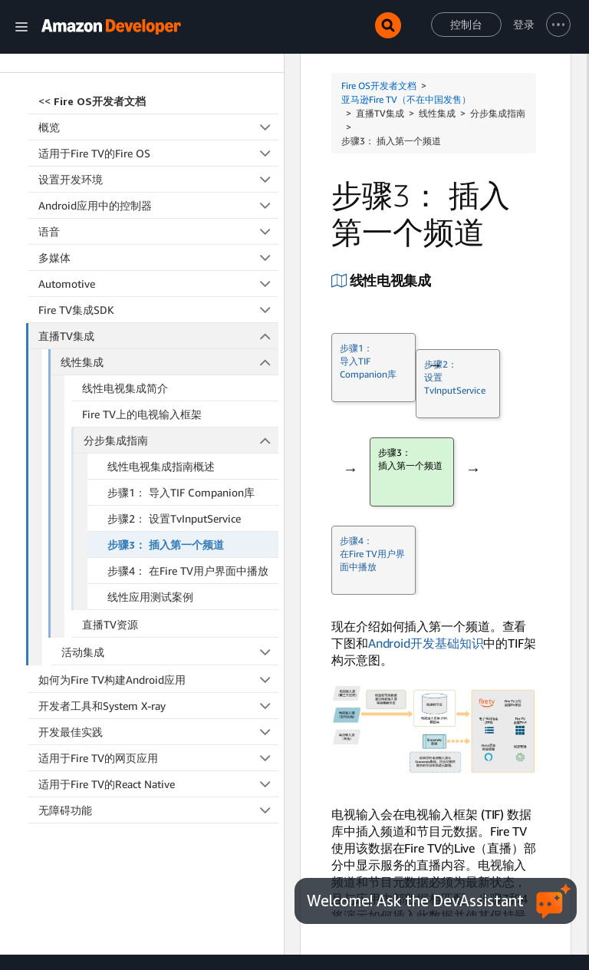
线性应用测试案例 (150, 543)
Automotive (158, 230)
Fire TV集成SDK (158, 256)
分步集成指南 (181, 387)
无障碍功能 (158, 757)
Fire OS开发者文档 (378, 85)
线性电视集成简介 (125, 334)
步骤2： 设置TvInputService (174, 465)
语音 (158, 178)
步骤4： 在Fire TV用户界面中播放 (187, 517)
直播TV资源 (110, 571)
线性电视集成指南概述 (161, 413)
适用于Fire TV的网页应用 (158, 705)
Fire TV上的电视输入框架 (142, 361)
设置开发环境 (158, 126)
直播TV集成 (158, 282)
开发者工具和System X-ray (158, 652)
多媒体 (158, 204)
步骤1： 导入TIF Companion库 (181, 439)
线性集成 (169, 309)
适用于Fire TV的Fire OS (158, 100)
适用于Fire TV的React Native (158, 731)
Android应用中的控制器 (158, 152)
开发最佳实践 (158, 678)
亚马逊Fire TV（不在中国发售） (406, 99)
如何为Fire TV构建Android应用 (158, 626)
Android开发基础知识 (426, 643)
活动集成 (170, 599)
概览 (158, 74)
